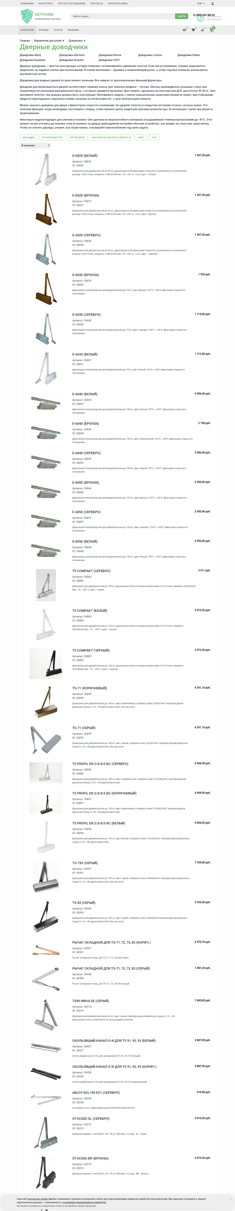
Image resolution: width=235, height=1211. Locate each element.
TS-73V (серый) (85, 863)
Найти (182, 16)
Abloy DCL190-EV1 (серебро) (96, 1093)
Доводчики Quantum (32, 60)
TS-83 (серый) (84, 903)
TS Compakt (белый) (89, 611)
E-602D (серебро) (86, 235)
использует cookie (38, 1199)
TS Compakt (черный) (91, 650)
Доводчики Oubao (189, 55)
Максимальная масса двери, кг (112, 137)
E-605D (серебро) (86, 512)
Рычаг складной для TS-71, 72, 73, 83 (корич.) (111, 942)
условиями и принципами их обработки (84, 1202)
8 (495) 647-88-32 (204, 15)
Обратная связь (118, 3)
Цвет (141, 137)
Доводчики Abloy (30, 55)
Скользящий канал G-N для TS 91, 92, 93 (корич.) (114, 1067)
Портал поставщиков (71, 3)
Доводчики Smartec (71, 60)
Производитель (52, 137)
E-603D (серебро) (86, 315)
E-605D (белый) (85, 541)
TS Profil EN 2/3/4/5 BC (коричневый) (104, 793)
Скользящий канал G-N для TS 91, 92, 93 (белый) (114, 1041)
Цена (28, 137)
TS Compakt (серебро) (91, 571)
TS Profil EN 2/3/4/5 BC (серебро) (100, 764)
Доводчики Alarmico (72, 55)
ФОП (154, 137)
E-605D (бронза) (85, 482)
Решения (73, 30)
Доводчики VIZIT (109, 60)
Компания (27, 3)
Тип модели (77, 137)
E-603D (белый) (85, 354)
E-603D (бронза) (85, 275)
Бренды (44, 30)
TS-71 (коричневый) (89, 688)
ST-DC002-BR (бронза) (90, 1158)
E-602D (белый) (85, 156)
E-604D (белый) (85, 394)
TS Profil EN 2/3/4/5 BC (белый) (98, 823)
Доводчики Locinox (150, 55)
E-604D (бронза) (85, 424)
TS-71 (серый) (84, 728)
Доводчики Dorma (110, 55)
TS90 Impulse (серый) (90, 1001)
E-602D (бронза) (85, 195)
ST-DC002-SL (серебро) (91, 1119)
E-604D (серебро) (86, 453)
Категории (27, 30)
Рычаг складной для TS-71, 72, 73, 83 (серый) (111, 968)
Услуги (58, 30)
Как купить (46, 3)
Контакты (96, 3)
